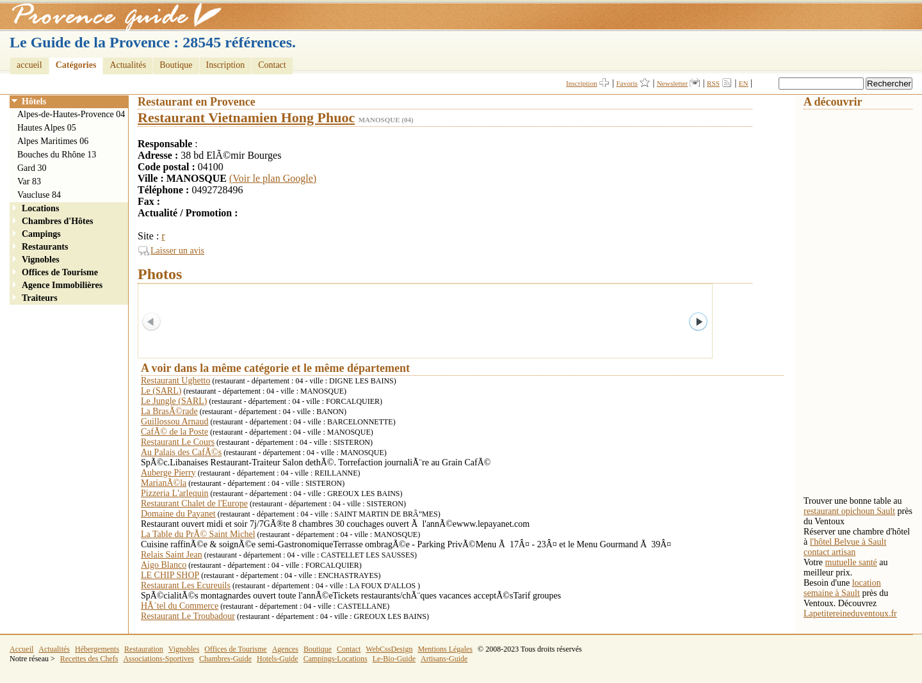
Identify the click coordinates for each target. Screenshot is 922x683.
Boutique (175, 65)
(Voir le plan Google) (272, 178)
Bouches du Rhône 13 (56, 154)
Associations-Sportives (158, 658)
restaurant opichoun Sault (849, 511)
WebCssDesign (389, 649)
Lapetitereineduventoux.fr (850, 613)
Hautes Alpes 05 (46, 128)
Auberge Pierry (168, 473)
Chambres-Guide (225, 658)
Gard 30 (32, 168)
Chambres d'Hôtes (57, 221)
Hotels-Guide (277, 658)
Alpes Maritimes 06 (52, 141)
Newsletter (672, 83)
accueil (29, 65)
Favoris (627, 83)
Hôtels (34, 101)
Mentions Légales (445, 649)
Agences (285, 649)
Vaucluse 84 (39, 195)
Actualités (127, 65)
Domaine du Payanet (178, 513)
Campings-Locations (335, 658)
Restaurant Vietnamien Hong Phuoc (246, 117)
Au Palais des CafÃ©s (181, 452)
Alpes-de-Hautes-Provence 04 (71, 114)
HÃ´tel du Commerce (179, 606)
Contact (272, 65)
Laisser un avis (177, 250)
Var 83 (29, 181)
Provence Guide (112, 16)
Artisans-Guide (444, 658)
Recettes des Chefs (89, 658)
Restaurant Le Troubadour (188, 616)
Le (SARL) (161, 391)
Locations (40, 208)
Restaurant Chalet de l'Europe (194, 503)
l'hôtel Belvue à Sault (848, 542)
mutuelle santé (851, 562)
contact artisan (829, 552)
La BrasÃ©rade (169, 411)
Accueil (21, 649)
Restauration (143, 649)
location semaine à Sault (842, 588)
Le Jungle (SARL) (174, 401)
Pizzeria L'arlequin (175, 493)
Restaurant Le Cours (177, 442)
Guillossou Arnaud (174, 421)
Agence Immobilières (62, 285)
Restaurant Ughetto (175, 380)
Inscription (225, 65)
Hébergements (97, 649)
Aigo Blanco (163, 565)
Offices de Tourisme (60, 272)
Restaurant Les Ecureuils (185, 585)
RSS (713, 83)
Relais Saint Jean (171, 554)
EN (743, 83)
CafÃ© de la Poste (174, 432)
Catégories (76, 65)
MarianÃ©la (163, 483)
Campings (41, 234)
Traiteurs (40, 298)
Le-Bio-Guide (394, 658)
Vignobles (41, 259)
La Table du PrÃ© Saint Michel (198, 534)
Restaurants (45, 247)
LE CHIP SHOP (170, 575)
